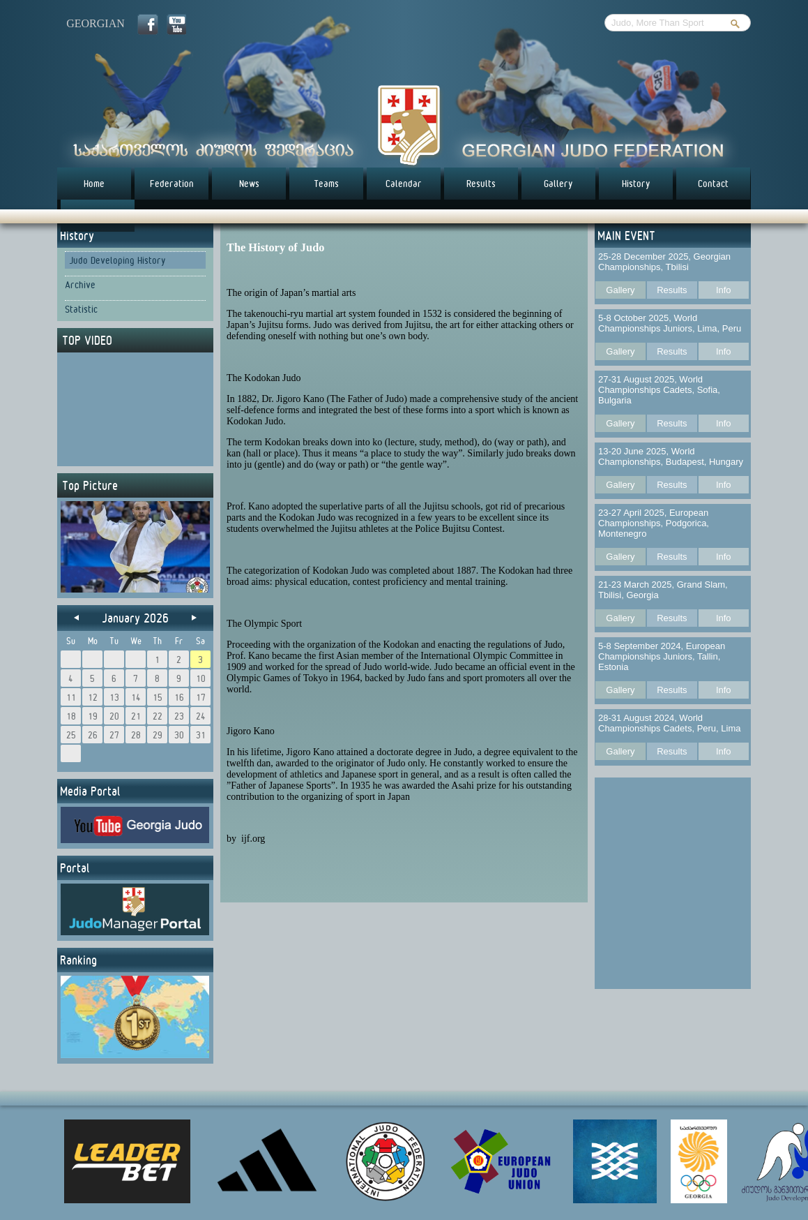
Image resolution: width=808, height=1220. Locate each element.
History (636, 183)
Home (94, 183)
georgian (95, 23)
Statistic (81, 309)
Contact (713, 183)
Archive (80, 284)
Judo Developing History (117, 260)
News (249, 183)
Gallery (558, 183)
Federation (172, 183)
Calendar (404, 183)
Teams (326, 183)
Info (723, 290)
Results (481, 183)
